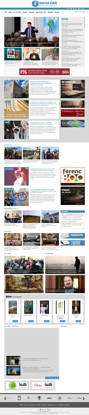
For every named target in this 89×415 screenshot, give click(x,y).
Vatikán (73, 219)
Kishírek (64, 326)
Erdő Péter (76, 214)
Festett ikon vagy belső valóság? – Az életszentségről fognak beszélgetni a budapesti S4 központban (71, 53)
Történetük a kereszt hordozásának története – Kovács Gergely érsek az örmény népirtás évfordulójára (71, 47)
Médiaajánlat (39, 413)
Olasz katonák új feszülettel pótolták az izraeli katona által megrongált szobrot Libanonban (72, 25)
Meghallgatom (22, 387)
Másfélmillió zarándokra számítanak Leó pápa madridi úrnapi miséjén (72, 36)
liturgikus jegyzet (72, 221)
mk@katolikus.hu (56, 412)
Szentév (64, 226)
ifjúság (79, 224)
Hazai (10, 12)
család (64, 217)
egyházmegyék (66, 223)
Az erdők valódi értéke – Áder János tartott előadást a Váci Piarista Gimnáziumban (71, 65)
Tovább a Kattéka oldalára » (52, 378)
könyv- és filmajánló (72, 224)
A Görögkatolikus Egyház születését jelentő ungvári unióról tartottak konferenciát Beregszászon (71, 59)
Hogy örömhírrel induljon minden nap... (70, 84)
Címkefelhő (65, 211)
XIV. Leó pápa (17, 12)
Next (84, 398)
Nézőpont (50, 12)
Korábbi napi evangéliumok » (78, 97)
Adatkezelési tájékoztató (53, 413)
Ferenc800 (68, 226)
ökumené (68, 219)
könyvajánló (17, 297)
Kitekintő (31, 12)
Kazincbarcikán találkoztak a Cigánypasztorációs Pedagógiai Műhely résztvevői (72, 41)
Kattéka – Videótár (11, 326)
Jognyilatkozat (45, 413)
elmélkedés (74, 223)
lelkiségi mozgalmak (78, 216)
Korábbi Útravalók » (80, 203)
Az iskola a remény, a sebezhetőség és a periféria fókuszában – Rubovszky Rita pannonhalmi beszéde (72, 31)
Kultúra (57, 12)
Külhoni (25, 12)
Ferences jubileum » (79, 184)
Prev (5, 398)
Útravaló (69, 218)
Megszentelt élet (41, 12)
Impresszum (33, 413)
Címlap (21, 404)
